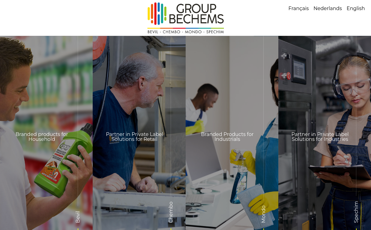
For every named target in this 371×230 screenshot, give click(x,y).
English (356, 8)
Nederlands (327, 8)
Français (298, 8)
